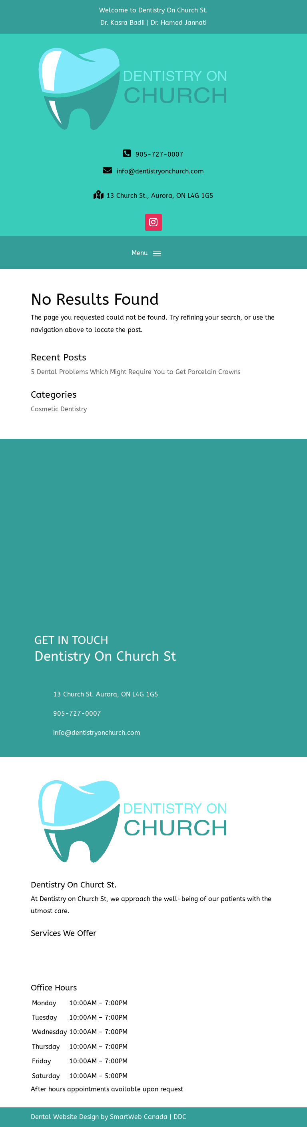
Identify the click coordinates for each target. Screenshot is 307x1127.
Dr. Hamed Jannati (179, 22)
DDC (179, 1117)
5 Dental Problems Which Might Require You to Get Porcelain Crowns (135, 372)
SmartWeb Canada (138, 1117)
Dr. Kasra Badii (122, 22)
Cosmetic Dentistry (59, 409)
